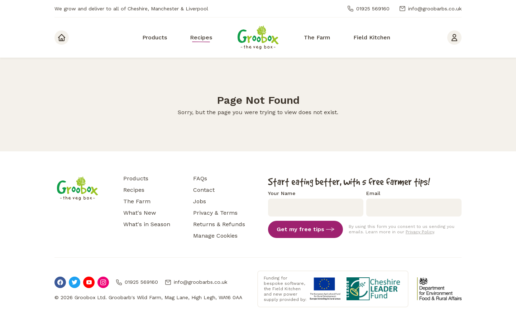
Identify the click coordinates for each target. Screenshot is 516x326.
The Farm (136, 201)
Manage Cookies (215, 235)
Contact (204, 189)
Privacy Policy (420, 231)
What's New (139, 212)
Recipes (133, 189)
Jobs (199, 201)
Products (135, 178)
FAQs (200, 178)
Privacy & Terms (215, 212)
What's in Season (146, 224)
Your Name (281, 193)
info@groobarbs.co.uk (430, 8)
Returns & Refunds (219, 224)
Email (373, 193)
